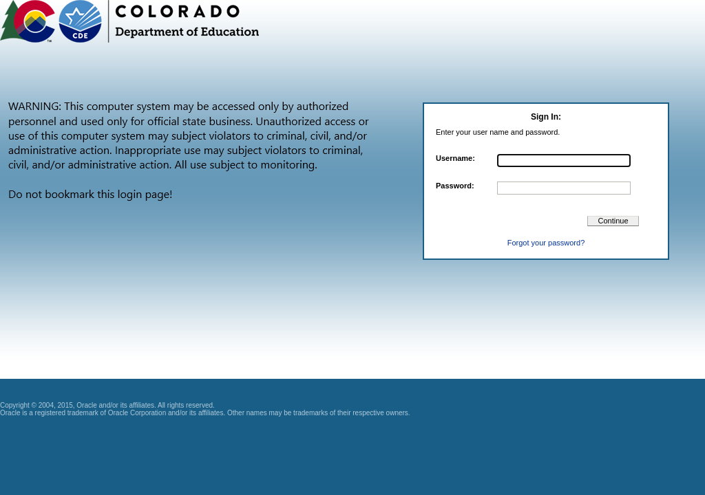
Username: (455, 158)
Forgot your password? (546, 243)
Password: (455, 186)
